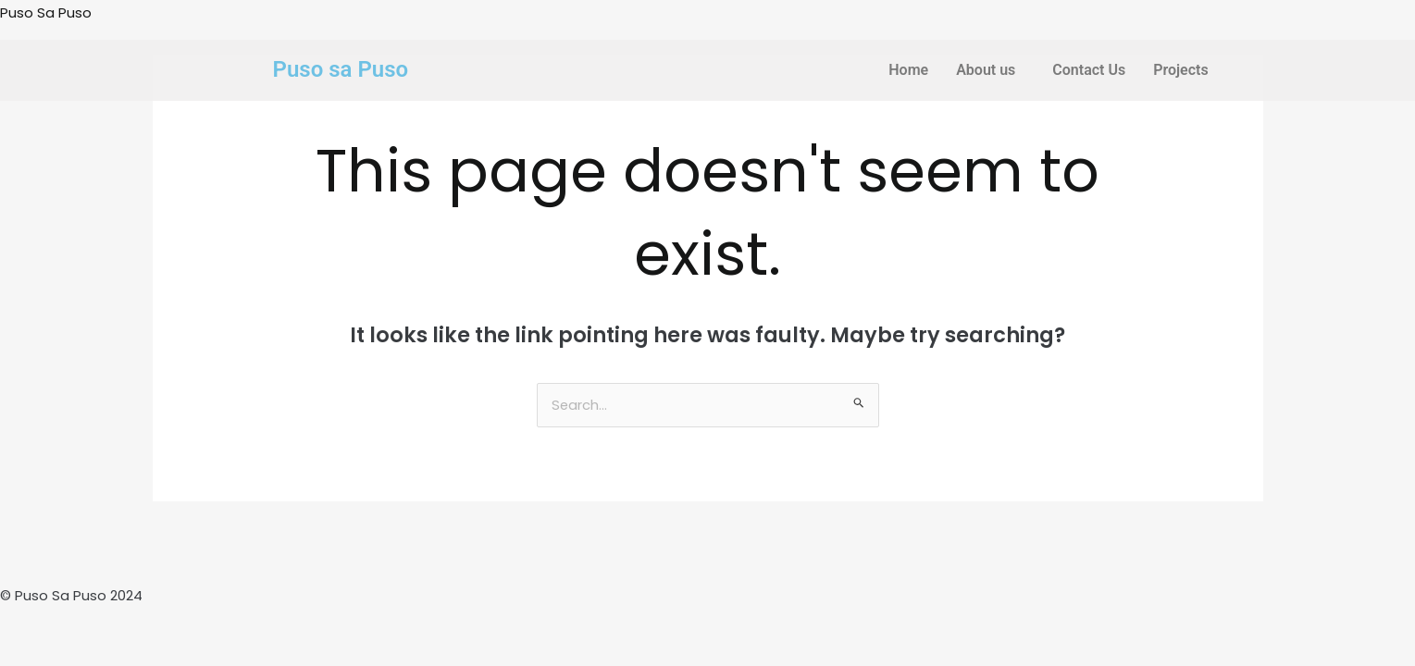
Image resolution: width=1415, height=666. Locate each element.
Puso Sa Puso (46, 12)
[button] (990, 70)
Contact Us (1088, 70)
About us (985, 70)
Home (908, 70)
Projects (1181, 70)
